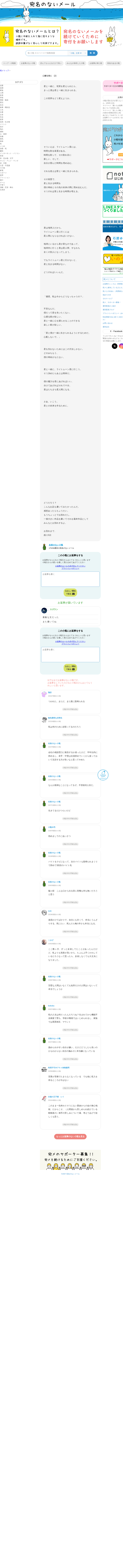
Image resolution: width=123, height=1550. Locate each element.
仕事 (1, 112)
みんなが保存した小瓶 (75, 63)
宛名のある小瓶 (113, 63)
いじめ (2, 146)
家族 (1, 90)
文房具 (2, 190)
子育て (2, 185)
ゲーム (2, 182)
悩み (1, 129)
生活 (1, 105)
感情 (1, 132)
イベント (3, 124)
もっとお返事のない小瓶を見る (70, 1136)
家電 (1, 170)
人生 (1, 110)
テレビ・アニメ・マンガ (9, 161)
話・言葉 (3, 163)
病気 (1, 139)
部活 (1, 102)
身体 (1, 141)
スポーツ (3, 173)
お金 (1, 114)
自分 (1, 127)
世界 (1, 119)
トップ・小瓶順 (9, 63)
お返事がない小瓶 (28, 63)
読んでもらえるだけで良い (51, 63)
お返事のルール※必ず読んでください (70, 566)
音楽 (1, 156)
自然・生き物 (5, 122)
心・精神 (3, 134)
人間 (1, 93)
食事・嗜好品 (5, 107)
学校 (1, 98)
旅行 (1, 180)
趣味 (1, 151)
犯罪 (1, 175)
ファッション (5, 178)
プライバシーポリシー (70, 568)
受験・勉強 (4, 100)
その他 (2, 168)
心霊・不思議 (5, 165)
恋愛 (1, 85)
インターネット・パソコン (10, 153)
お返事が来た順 (96, 63)
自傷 (1, 136)
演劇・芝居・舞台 (6, 187)
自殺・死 (3, 148)
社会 (1, 117)
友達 (1, 95)
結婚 (1, 88)
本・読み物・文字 (6, 158)
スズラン (54, 609)
